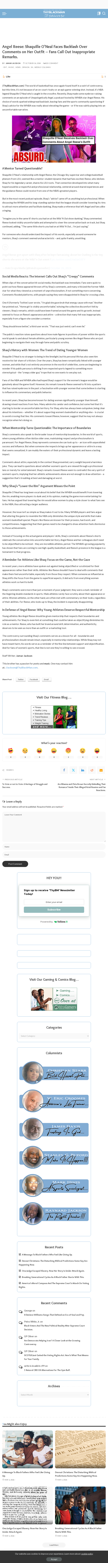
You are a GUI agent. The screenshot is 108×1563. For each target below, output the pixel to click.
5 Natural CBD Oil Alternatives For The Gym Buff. (47, 1369)
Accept (54, 1559)
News (18, 67)
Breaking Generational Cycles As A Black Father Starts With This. (53, 1276)
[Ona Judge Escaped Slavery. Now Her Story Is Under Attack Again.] (27, 1505)
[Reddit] (92, 770)
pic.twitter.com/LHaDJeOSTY (68, 259)
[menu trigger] (5, 13)
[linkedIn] (82, 770)
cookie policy (87, 1554)
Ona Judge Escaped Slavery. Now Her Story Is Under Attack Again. (53, 1270)
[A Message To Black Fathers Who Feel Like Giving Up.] (27, 1449)
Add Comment (50, 63)
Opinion (26, 67)
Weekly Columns (42, 67)
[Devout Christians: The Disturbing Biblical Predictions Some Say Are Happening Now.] (80, 1449)
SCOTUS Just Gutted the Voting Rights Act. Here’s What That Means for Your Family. (56, 1357)
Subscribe (54, 909)
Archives (54, 1386)
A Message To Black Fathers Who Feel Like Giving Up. (47, 1254)
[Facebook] (64, 770)
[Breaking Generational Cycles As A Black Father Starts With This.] (80, 1505)
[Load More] (54, 1544)
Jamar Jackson (13, 63)
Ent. (5, 67)
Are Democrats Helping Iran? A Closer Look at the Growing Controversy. (52, 1342)
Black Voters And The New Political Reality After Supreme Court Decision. (54, 1327)
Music (11, 67)
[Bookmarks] (98, 13)
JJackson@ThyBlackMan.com (22, 667)
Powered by (54, 921)
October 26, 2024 (60, 268)
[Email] (101, 770)
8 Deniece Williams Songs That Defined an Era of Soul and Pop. (54, 1314)
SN (32, 67)
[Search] (104, 13)
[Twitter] (73, 770)
